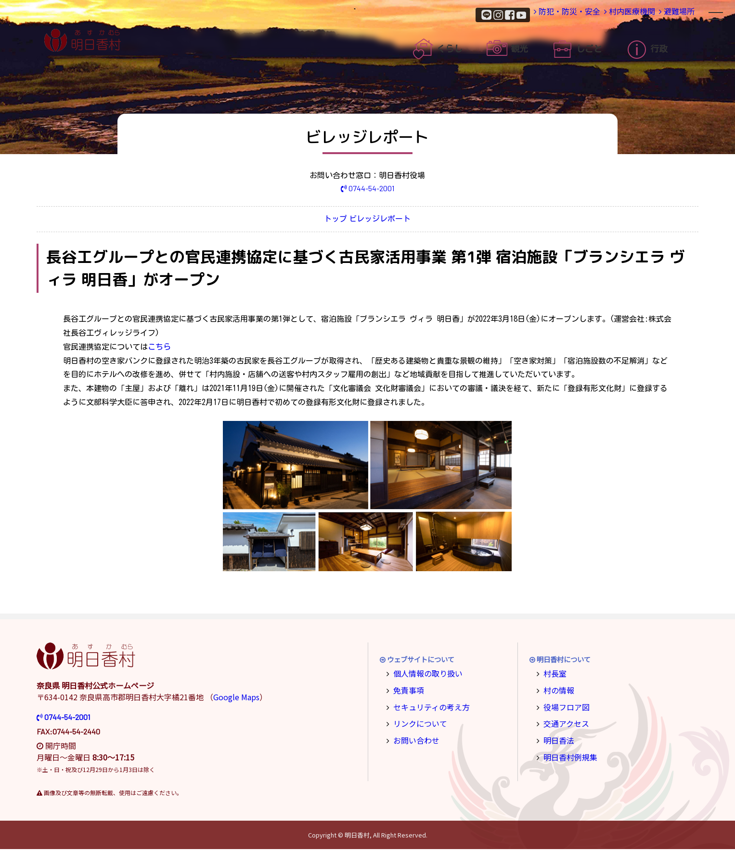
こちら (159, 349)
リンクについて (416, 722)
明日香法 (556, 738)
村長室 (553, 674)
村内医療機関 (603, 14)
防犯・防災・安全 (525, 14)
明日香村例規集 (566, 753)
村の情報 (556, 690)
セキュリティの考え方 (426, 706)
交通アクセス (563, 722)
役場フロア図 (563, 706)
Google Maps (236, 699)
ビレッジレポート (392, 220)
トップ (323, 220)
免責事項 (406, 690)
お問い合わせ (413, 738)
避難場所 (667, 14)
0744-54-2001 (367, 188)
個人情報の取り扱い (423, 674)
